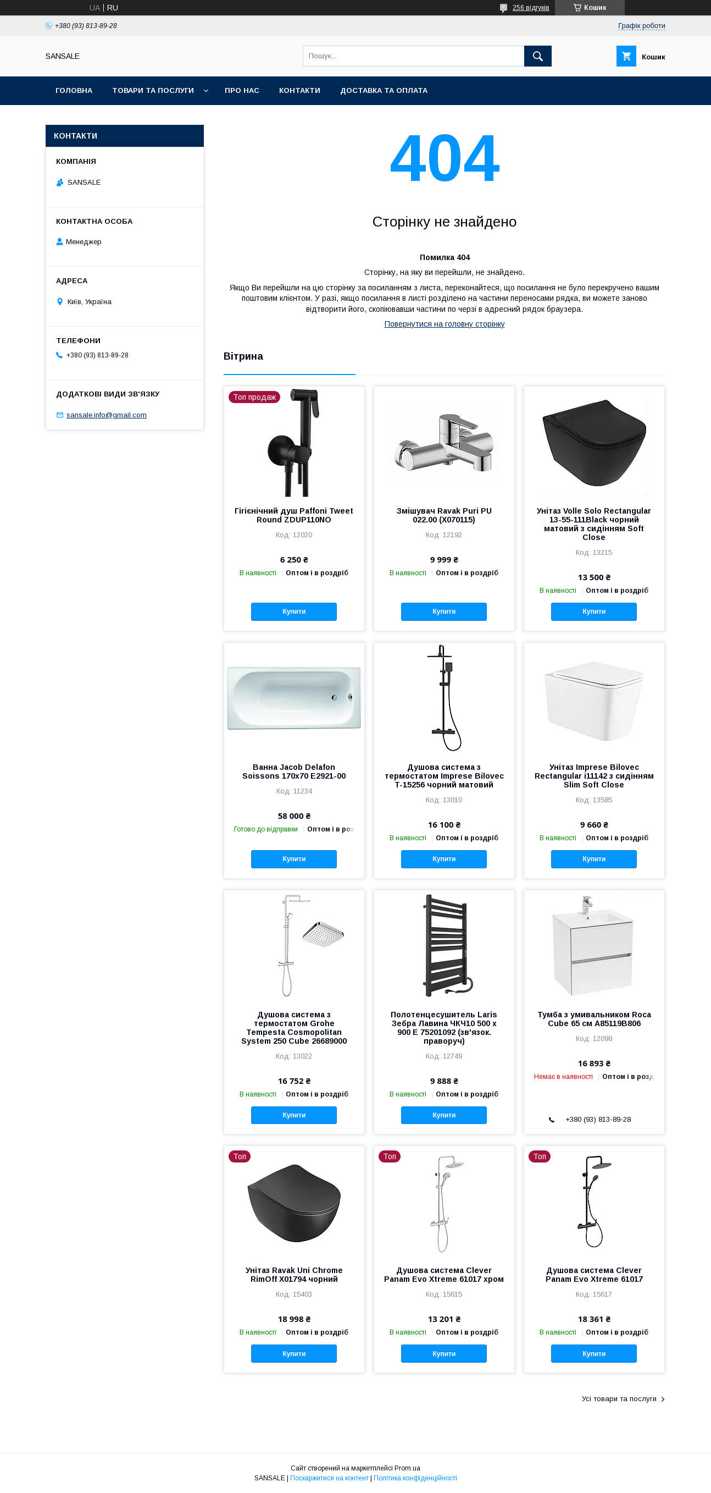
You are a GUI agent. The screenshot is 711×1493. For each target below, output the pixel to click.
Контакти (299, 90)
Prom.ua (407, 1468)
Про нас (242, 90)
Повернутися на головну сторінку (445, 323)
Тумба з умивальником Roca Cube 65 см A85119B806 (594, 1019)
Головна (73, 90)
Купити (293, 611)
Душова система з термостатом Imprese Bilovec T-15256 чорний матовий (444, 776)
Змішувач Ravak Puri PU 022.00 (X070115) (444, 515)
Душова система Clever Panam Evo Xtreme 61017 (594, 1274)
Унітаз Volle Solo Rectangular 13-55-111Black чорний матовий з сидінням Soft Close (594, 524)
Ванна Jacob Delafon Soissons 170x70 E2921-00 (294, 771)
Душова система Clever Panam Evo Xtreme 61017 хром (444, 1274)
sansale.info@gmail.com (106, 415)
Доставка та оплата (383, 90)
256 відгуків (531, 8)
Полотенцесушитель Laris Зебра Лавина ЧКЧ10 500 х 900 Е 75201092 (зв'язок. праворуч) (444, 1027)
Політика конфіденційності (415, 1478)
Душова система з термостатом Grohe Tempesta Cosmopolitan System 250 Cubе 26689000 (294, 1027)
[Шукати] (538, 56)
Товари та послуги (153, 90)
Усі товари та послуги (619, 1399)
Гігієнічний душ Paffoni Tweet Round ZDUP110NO (294, 515)
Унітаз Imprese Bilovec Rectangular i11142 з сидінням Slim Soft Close (594, 776)
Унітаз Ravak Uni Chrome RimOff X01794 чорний (294, 1274)
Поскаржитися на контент (329, 1478)
